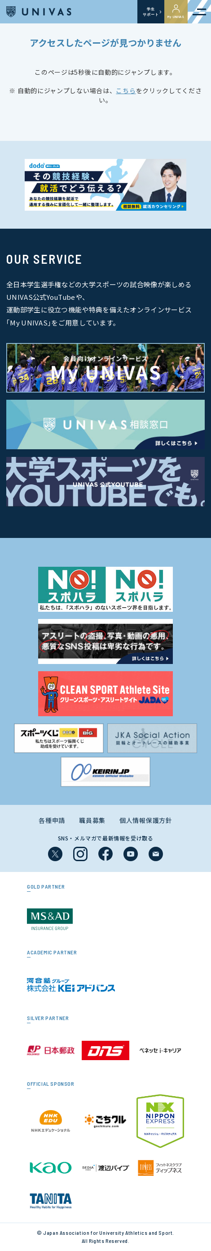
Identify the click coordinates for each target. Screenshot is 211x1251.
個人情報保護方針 (145, 820)
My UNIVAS (176, 12)
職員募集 (92, 820)
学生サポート (150, 12)
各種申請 (52, 820)
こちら (126, 90)
